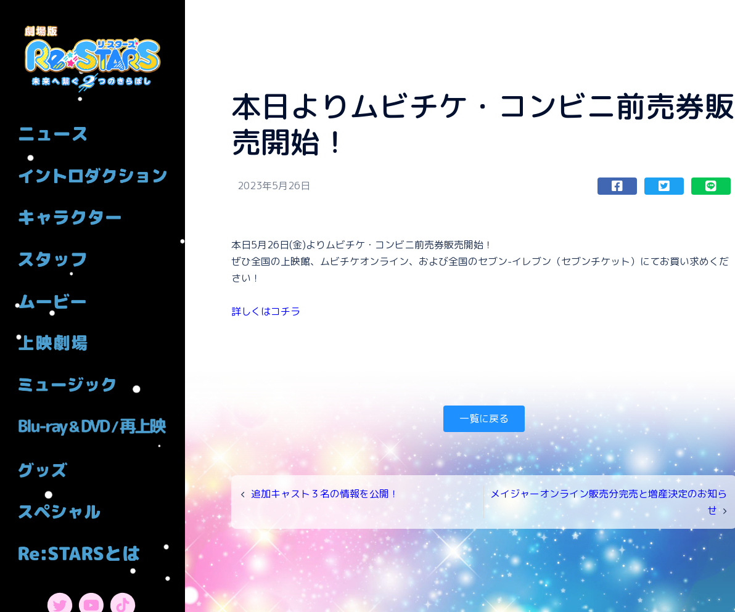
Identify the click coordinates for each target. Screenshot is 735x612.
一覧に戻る (484, 418)
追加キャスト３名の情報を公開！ (325, 493)
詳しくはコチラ (265, 311)
